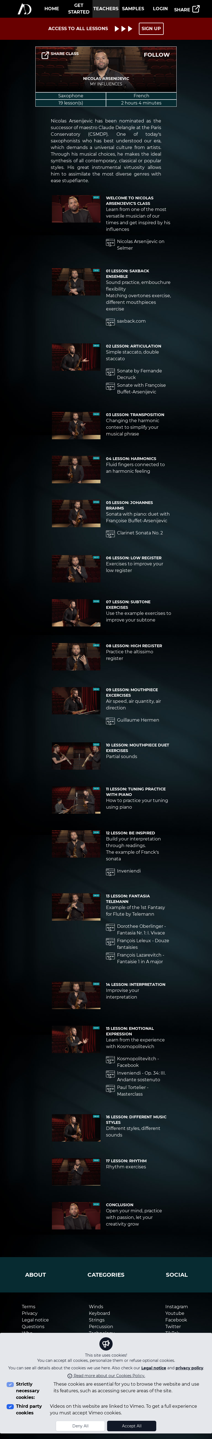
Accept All (132, 1426)
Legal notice (153, 1367)
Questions (33, 1326)
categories (106, 1274)
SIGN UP (151, 28)
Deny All (80, 1426)
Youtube (174, 1313)
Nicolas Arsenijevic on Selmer (135, 244)
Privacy (30, 1313)
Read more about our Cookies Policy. (106, 1375)
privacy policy (189, 1367)
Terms (28, 1306)
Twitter (173, 1326)
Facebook (176, 1320)
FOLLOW (157, 54)
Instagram (176, 1306)
